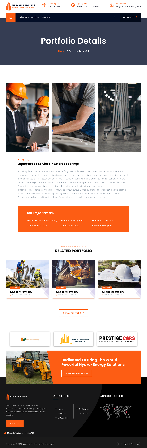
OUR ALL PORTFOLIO (73, 313)
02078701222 (54, 6)
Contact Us (83, 413)
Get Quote (130, 17)
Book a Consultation (77, 373)
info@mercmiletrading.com (128, 6)
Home (12, 20)
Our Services (84, 409)
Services (35, 17)
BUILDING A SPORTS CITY (21, 292)
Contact (46, 17)
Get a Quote (63, 418)
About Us (24, 17)
